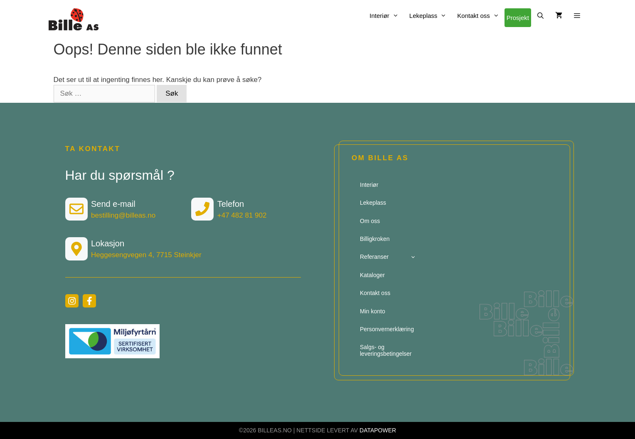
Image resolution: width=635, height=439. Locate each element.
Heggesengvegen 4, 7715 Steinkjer (146, 255)
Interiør (386, 15)
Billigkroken (375, 239)
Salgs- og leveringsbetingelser (386, 350)
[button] (577, 15)
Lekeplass (430, 15)
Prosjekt (518, 17)
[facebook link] (89, 301)
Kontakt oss (480, 15)
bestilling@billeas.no (123, 215)
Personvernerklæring (387, 329)
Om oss (370, 221)
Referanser (389, 256)
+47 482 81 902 (242, 215)
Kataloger (372, 275)
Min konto (372, 311)
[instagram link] (72, 301)
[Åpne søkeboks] (540, 15)
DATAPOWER (377, 430)
